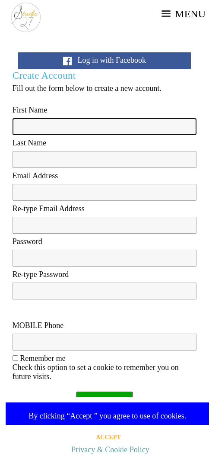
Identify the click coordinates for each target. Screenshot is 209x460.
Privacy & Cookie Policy (110, 449)
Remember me (42, 358)
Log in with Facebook (104, 60)
